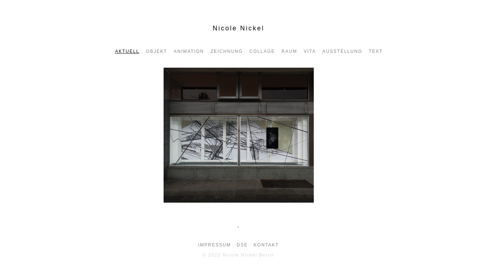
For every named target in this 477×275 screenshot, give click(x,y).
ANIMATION (189, 51)
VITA (310, 51)
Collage (262, 51)
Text (376, 51)
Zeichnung (227, 51)
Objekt (156, 51)
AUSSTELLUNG (342, 51)
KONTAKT (266, 245)
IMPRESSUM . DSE (223, 245)
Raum (289, 51)
